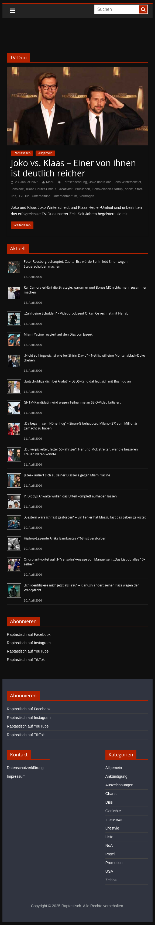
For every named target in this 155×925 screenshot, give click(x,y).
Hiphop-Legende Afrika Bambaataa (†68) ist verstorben (65, 538)
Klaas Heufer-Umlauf (41, 189)
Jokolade (17, 189)
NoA (109, 845)
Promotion (114, 863)
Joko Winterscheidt (127, 182)
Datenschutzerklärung (25, 768)
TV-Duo (24, 196)
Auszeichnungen (119, 785)
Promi (110, 854)
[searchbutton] (143, 9)
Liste (109, 837)
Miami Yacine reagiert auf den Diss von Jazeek (58, 334)
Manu (50, 182)
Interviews (113, 819)
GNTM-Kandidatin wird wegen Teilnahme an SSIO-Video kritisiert (72, 402)
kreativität (66, 189)
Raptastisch (21, 153)
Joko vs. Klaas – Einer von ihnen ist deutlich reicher (73, 168)
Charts (110, 793)
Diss (109, 802)
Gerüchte (113, 811)
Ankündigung (116, 776)
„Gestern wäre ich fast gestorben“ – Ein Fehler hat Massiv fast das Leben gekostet (85, 517)
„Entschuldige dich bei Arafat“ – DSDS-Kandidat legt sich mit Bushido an (77, 381)
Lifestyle (112, 828)
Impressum (16, 776)
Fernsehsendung (75, 182)
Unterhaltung (41, 196)
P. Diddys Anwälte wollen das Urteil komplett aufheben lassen (70, 496)
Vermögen (87, 196)
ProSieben (82, 189)
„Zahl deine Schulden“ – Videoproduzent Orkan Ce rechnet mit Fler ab (76, 313)
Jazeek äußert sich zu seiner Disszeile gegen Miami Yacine (67, 475)
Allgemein (45, 153)
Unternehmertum (65, 196)
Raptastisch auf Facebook (28, 634)
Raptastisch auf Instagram (29, 643)
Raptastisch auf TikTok (25, 659)
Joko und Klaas (100, 182)
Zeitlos (110, 880)
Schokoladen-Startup (107, 189)
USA (109, 871)
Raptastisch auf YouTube (28, 651)
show (129, 189)
